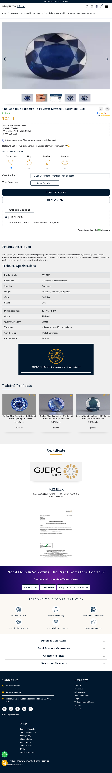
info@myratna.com (13, 692)
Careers (77, 709)
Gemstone (14, 13)
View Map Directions (10, 715)
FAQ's (22, 749)
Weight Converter (27, 752)
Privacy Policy (25, 736)
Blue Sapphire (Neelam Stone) (33, 13)
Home (4, 13)
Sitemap (77, 705)
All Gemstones (80, 692)
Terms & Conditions (28, 732)
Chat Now (30, 587)
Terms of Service (27, 746)
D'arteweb (18, 765)
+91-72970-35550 (13, 685)
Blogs (76, 699)
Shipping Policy (26, 739)
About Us (78, 685)
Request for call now (73, 587)
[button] (107, 108)
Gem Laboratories (81, 695)
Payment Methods (27, 729)
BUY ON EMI (56, 200)
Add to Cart (56, 192)
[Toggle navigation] (107, 6)
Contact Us (78, 689)
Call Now (48, 587)
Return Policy (25, 742)
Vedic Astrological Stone (84, 702)
